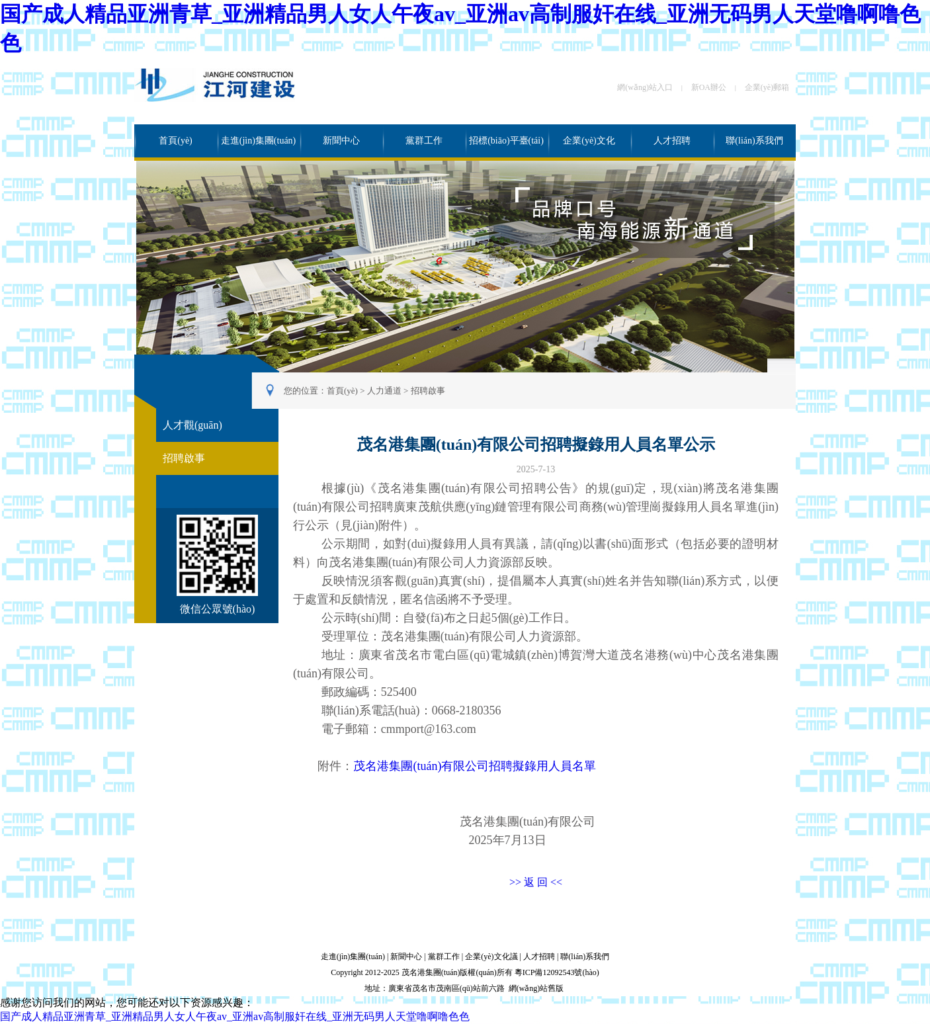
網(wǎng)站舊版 (536, 988)
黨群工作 (424, 141)
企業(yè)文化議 (491, 956)
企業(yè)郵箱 (767, 87)
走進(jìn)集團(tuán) (258, 141)
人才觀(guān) (192, 425)
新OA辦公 (708, 87)
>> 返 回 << (535, 882)
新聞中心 (341, 141)
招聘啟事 (428, 391)
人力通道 (384, 391)
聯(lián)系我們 (754, 141)
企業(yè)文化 (589, 141)
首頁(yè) (175, 141)
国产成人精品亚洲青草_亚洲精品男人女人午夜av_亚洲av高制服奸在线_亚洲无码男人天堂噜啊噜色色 (235, 1016)
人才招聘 (672, 141)
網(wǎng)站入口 (645, 87)
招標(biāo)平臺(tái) (506, 141)
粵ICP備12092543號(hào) (557, 972)
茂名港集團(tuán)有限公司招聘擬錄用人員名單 (474, 766)
